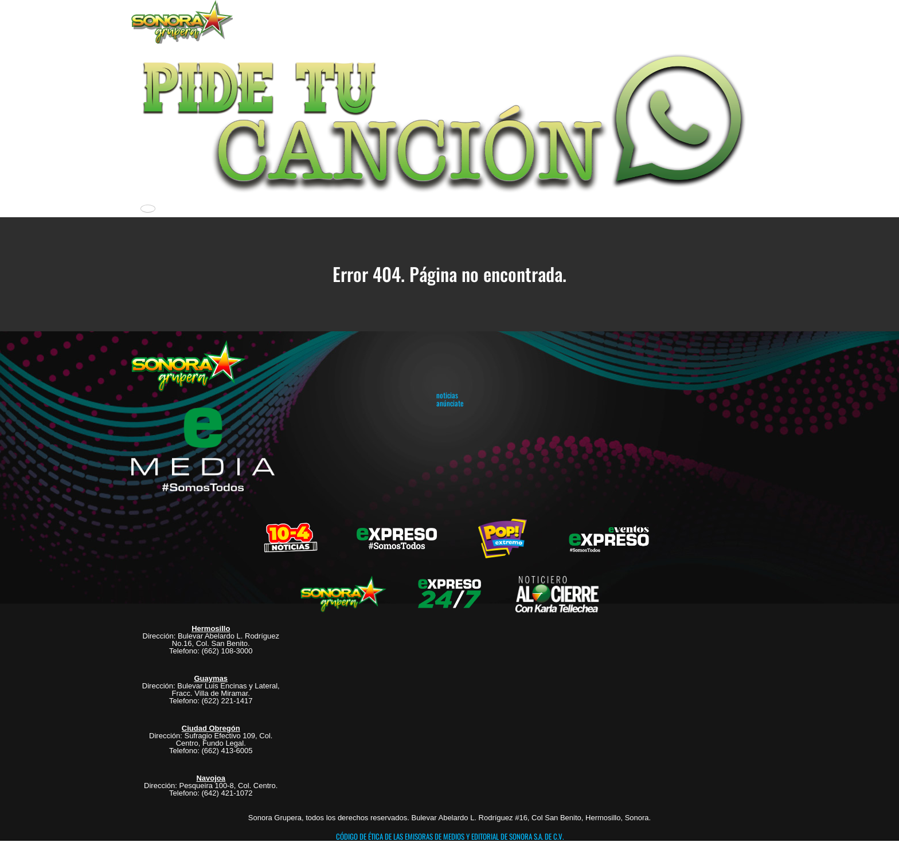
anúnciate (449, 403)
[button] (449, 120)
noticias (447, 395)
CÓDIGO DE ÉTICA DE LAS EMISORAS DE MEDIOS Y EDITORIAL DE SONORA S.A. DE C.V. (450, 836)
